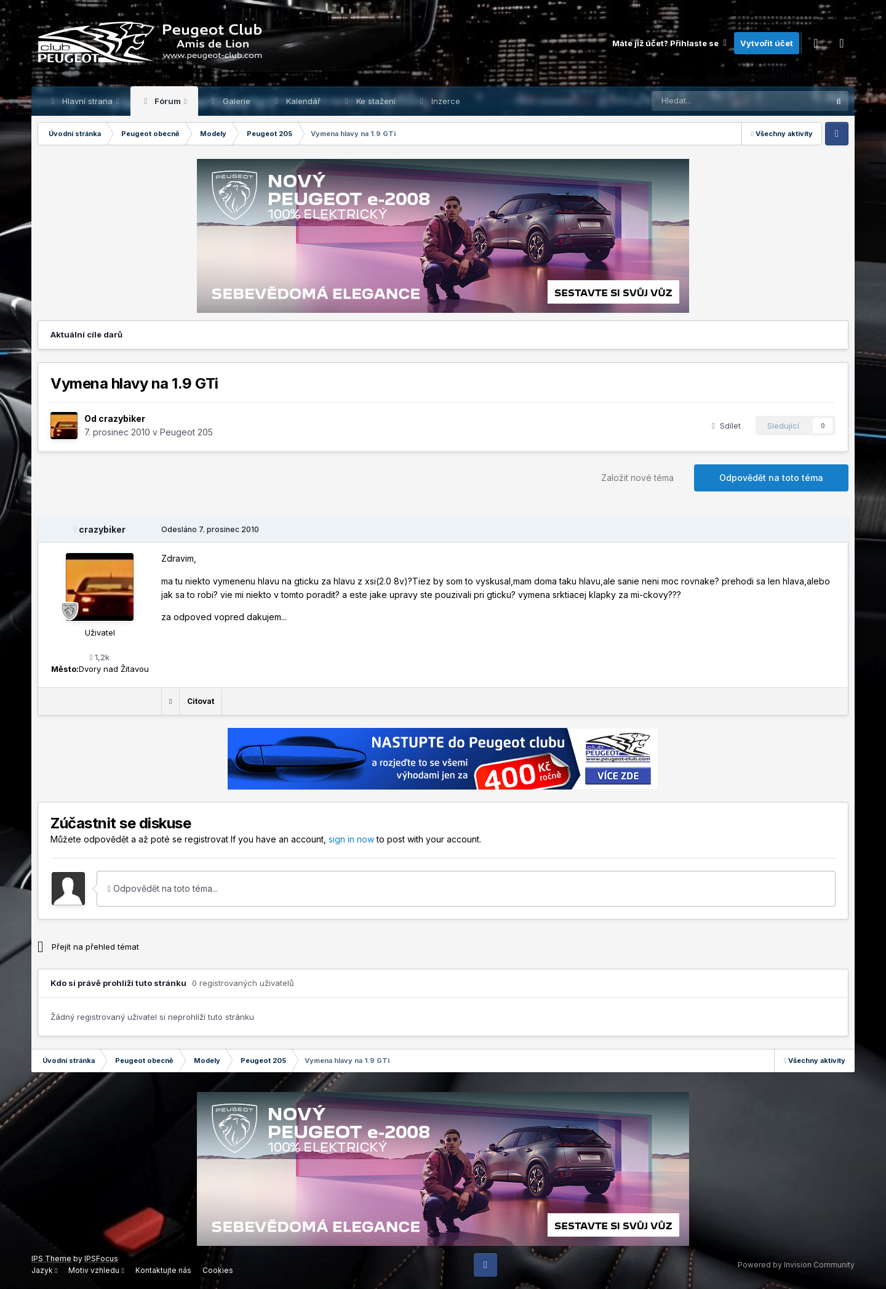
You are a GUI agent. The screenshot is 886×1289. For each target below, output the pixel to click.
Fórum (168, 101)
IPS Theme (51, 1258)
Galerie (235, 101)
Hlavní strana (87, 101)
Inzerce (444, 101)
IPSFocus (101, 1258)
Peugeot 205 (186, 432)
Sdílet (726, 425)
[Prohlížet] (709, 101)
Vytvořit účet (766, 43)
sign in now (351, 839)
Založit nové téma (637, 477)
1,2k (100, 657)
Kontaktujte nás (163, 1270)
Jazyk (44, 1270)
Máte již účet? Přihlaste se (670, 43)
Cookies (217, 1270)
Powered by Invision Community (796, 1264)
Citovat (200, 701)
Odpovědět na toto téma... (163, 888)
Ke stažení (375, 101)
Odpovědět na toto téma (771, 477)
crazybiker (121, 418)
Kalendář (302, 101)
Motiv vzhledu (96, 1270)
